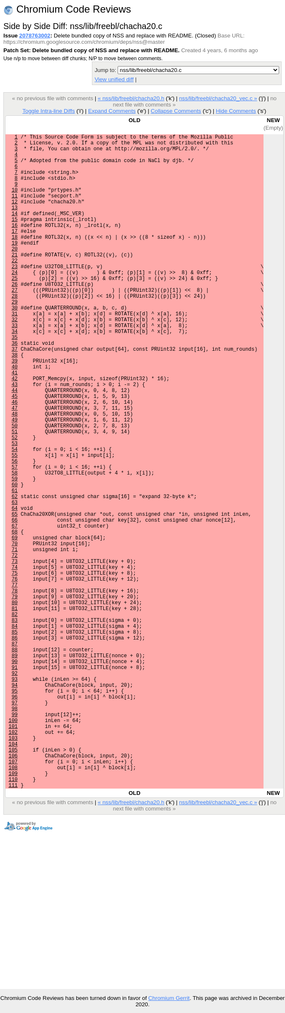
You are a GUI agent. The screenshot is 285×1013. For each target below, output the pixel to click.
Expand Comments (112, 111)
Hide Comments (236, 111)
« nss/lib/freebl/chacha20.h (131, 98)
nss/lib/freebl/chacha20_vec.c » (218, 98)
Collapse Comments (176, 111)
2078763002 (35, 35)
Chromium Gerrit (169, 998)
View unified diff (113, 79)
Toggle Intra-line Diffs (48, 111)
